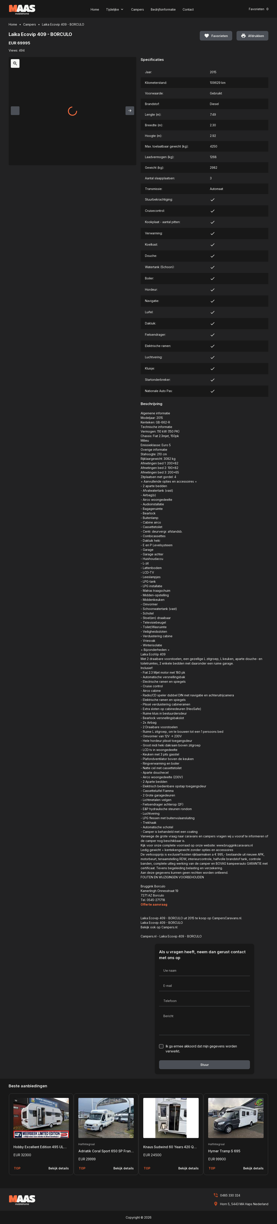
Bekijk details (58, 1168)
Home (95, 9)
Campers (137, 9)
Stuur (204, 1065)
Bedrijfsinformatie (163, 9)
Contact (188, 9)
